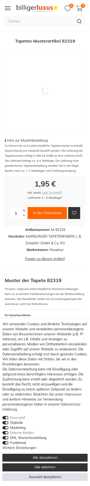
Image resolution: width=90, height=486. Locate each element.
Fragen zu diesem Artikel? (45, 259)
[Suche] (79, 21)
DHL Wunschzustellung (28, 438)
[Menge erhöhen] (24, 210)
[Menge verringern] (24, 215)
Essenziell (17, 418)
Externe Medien (22, 433)
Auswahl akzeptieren (45, 477)
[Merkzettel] (69, 8)
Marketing (17, 428)
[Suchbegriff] (39, 21)
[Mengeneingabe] (16, 213)
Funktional (18, 443)
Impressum (73, 394)
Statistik (16, 423)
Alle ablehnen (45, 467)
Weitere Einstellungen (19, 448)
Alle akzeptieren (45, 457)
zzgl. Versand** (52, 192)
